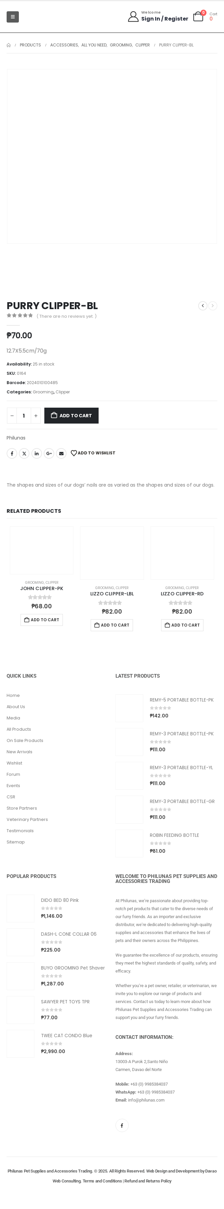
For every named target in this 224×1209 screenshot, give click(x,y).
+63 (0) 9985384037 (149, 1084)
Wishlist (14, 763)
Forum (13, 774)
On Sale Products (25, 740)
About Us (16, 706)
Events (13, 785)
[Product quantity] (24, 416)
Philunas (16, 438)
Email (61, 453)
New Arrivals (19, 752)
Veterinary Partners (27, 819)
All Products (19, 729)
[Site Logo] (40, 17)
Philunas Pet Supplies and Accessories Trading (50, 1171)
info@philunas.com (146, 1100)
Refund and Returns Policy (147, 1180)
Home (13, 695)
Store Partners (22, 808)
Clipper (63, 392)
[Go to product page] (41, 550)
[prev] (202, 305)
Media (13, 718)
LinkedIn (36, 453)
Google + (49, 453)
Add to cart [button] (45, 620)
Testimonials (20, 831)
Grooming (43, 392)
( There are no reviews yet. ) (66, 316)
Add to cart (76, 415)
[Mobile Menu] (13, 17)
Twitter (24, 453)
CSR (11, 797)
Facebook (12, 453)
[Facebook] (122, 1125)
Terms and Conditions (102, 1180)
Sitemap (16, 842)
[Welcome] (157, 16)
